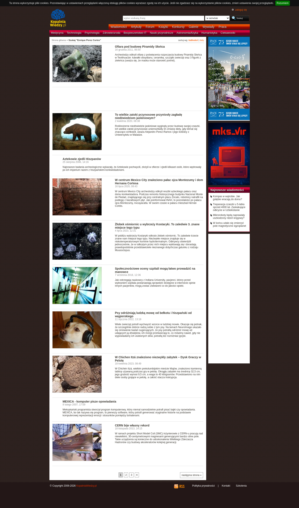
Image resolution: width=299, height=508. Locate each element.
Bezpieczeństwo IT (135, 32)
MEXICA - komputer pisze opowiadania (89, 401)
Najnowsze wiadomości (227, 190)
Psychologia (92, 32)
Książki (163, 26)
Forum (150, 26)
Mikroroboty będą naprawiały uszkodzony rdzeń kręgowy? (229, 216)
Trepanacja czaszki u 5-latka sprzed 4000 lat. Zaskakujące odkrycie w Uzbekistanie (229, 207)
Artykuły (136, 26)
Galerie (193, 26)
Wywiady (208, 26)
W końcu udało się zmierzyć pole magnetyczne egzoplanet (229, 224)
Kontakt (226, 485)
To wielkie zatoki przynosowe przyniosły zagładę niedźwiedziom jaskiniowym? (148, 116)
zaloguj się (241, 9)
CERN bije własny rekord (132, 425)
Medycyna (57, 32)
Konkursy (178, 26)
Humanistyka (209, 32)
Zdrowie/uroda (111, 32)
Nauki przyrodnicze (161, 32)
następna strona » (191, 475)
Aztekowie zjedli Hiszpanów (82, 159)
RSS (182, 486)
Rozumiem (282, 3)
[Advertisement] (127, 98)
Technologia (74, 32)
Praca (223, 26)
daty (202, 40)
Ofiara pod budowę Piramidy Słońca (140, 46)
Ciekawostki (228, 32)
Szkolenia (241, 485)
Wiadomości (119, 26)
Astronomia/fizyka (187, 32)
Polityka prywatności (203, 485)
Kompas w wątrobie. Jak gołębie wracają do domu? (227, 198)
